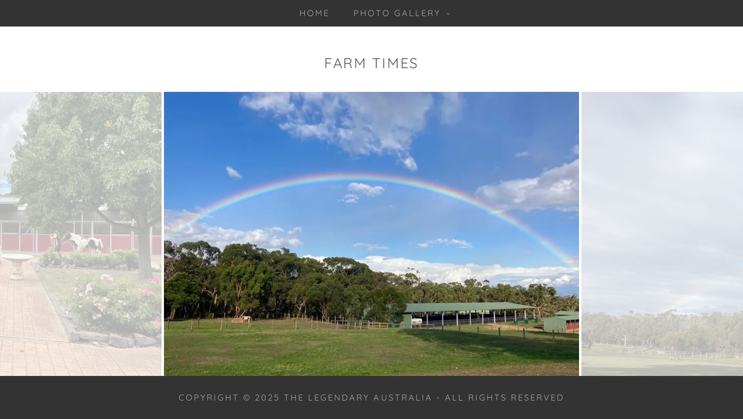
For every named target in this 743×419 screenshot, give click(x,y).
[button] (398, 13)
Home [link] (314, 13)
